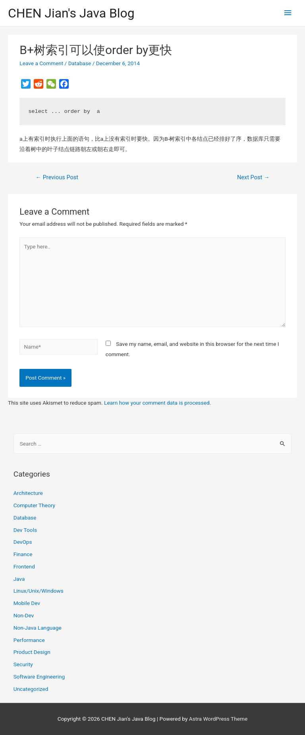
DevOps (23, 542)
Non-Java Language (38, 627)
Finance (23, 554)
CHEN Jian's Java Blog (71, 13)
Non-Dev (24, 615)
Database (79, 63)
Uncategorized (31, 689)
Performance (29, 640)
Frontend (24, 566)
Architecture (28, 493)
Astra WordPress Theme (218, 719)
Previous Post (56, 177)
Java (19, 579)
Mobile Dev (27, 603)
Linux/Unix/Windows (39, 591)
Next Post (253, 177)
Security (23, 664)
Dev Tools (25, 530)
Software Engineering (39, 676)
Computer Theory (34, 505)
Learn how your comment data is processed (157, 402)
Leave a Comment (41, 63)
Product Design (32, 652)
